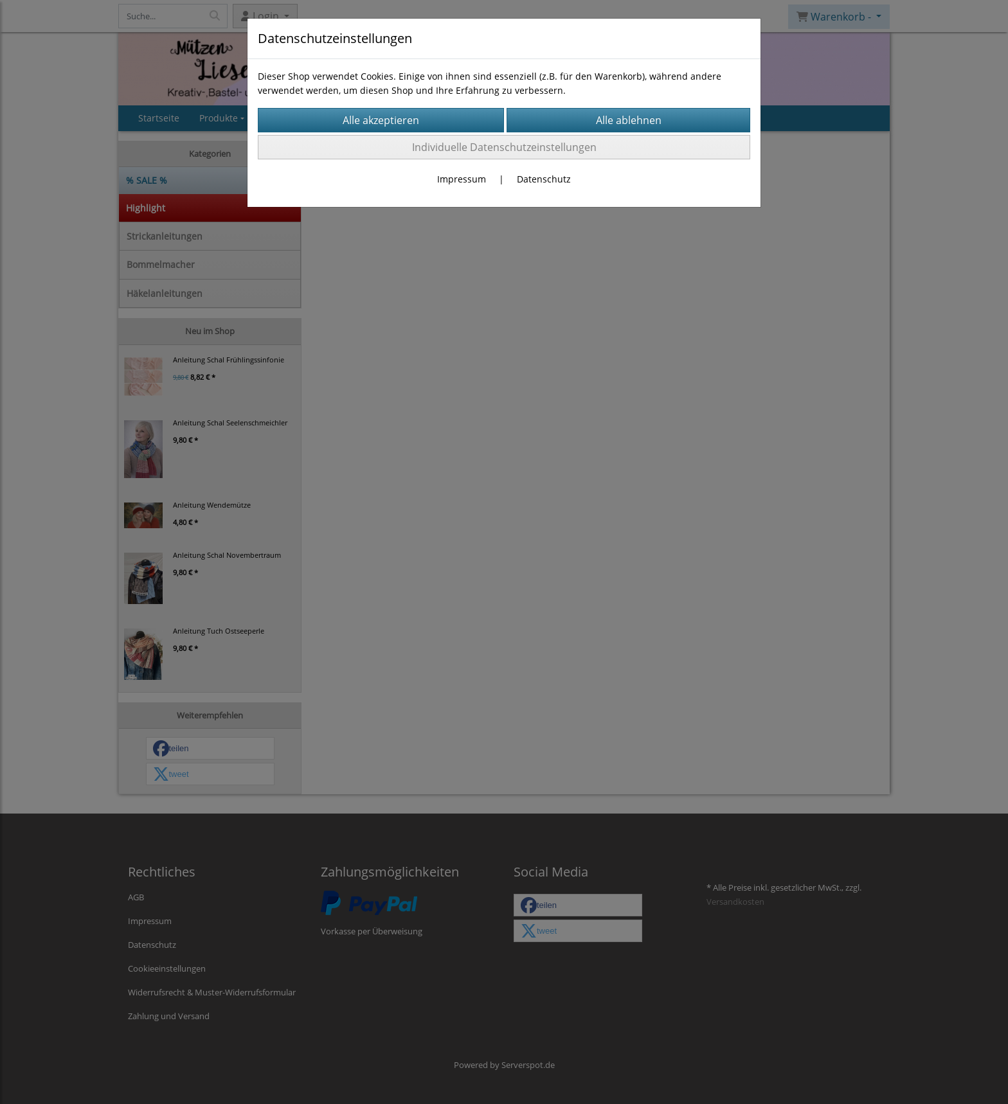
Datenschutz (544, 179)
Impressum (461, 179)
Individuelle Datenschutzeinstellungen (504, 147)
